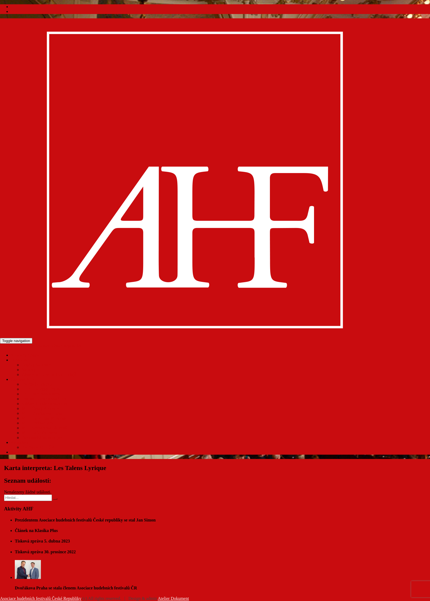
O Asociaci (20, 360)
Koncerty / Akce (25, 355)
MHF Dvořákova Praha (42, 413)
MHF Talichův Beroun (41, 432)
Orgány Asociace (36, 364)
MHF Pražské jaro (37, 423)
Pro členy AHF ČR (38, 447)
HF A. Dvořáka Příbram (42, 389)
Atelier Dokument (173, 598)
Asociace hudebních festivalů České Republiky (40, 346)
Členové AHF (22, 379)
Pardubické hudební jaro (43, 437)
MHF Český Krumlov (40, 408)
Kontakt (18, 452)
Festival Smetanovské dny (44, 398)
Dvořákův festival (37, 384)
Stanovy (29, 369)
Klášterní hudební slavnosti (45, 403)
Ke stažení (20, 442)
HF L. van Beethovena (41, 394)
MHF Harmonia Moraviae (44, 418)
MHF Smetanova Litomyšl (45, 428)
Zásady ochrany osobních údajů (49, 374)
